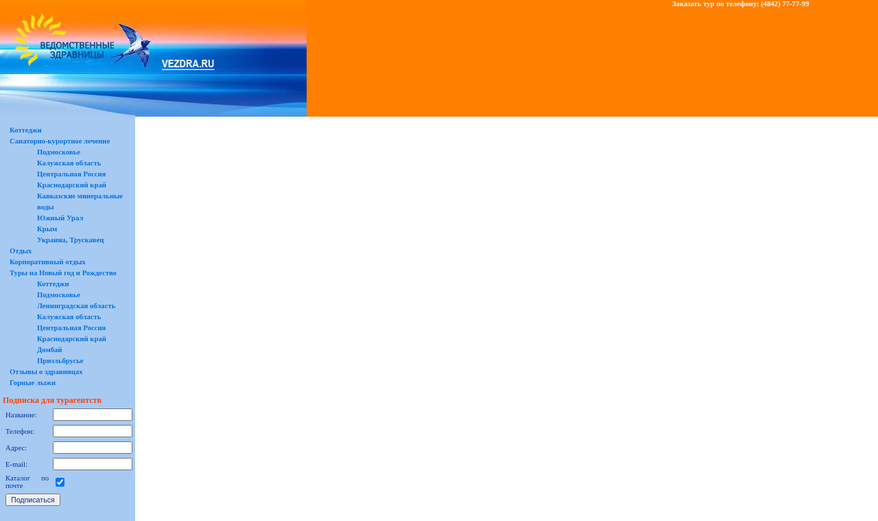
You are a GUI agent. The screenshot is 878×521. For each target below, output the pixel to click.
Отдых (21, 251)
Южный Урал (60, 218)
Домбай (49, 350)
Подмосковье (58, 152)
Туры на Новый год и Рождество (63, 273)
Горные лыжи (33, 382)
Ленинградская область (76, 306)
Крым (47, 229)
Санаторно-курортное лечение (60, 141)
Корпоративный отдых (48, 262)
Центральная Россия (71, 174)
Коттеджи (26, 130)
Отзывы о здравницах (46, 371)
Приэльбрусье (60, 360)
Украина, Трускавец (70, 240)
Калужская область (69, 163)
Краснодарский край (71, 185)
